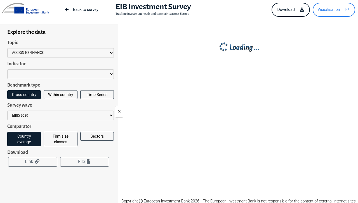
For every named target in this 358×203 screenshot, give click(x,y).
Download (17, 152)
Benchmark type (23, 85)
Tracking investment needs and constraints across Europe (152, 13)
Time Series (97, 94)
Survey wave (19, 105)
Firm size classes (61, 139)
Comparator (19, 126)
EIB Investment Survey (153, 7)
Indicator (16, 63)
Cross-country (24, 94)
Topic (12, 42)
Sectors (96, 136)
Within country (60, 94)
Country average (24, 139)
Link (32, 161)
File (84, 161)
